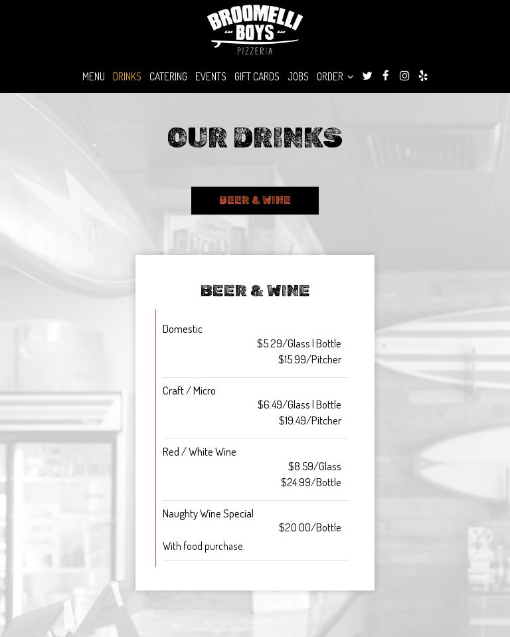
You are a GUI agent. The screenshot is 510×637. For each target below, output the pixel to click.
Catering (168, 76)
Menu (93, 76)
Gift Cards (257, 76)
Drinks (127, 76)
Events (210, 76)
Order (335, 76)
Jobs (298, 76)
